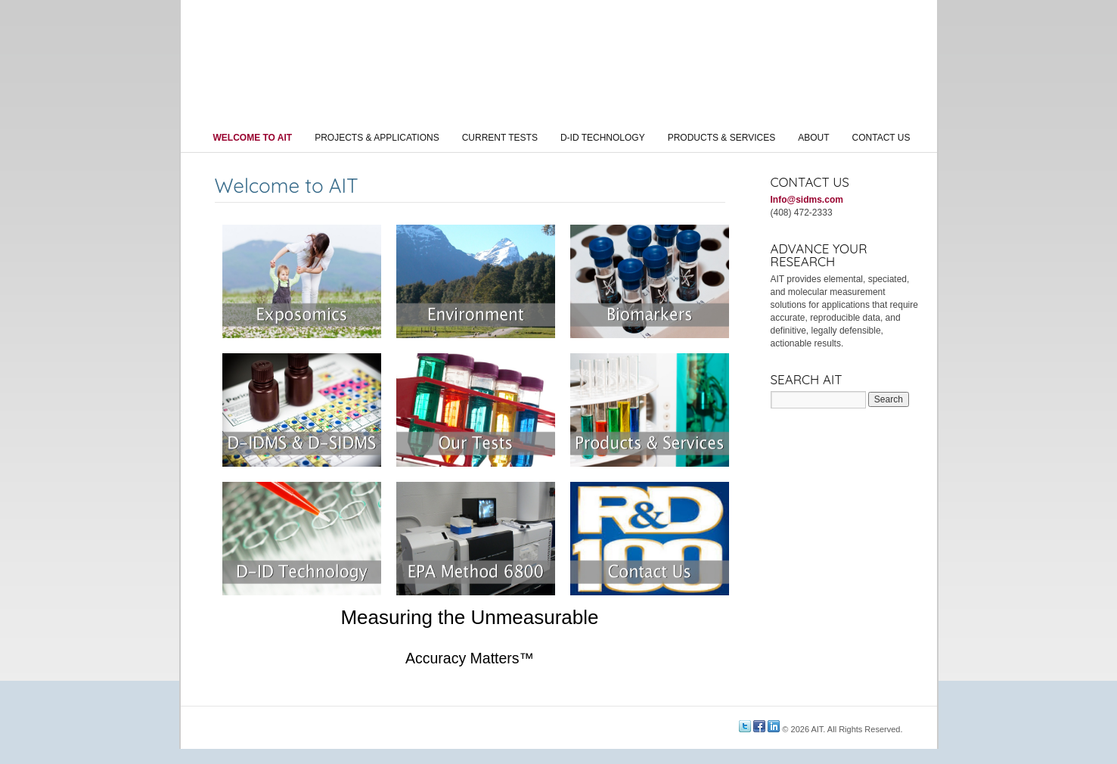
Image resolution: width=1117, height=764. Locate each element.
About (813, 137)
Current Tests (500, 137)
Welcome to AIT (253, 137)
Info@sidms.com (807, 199)
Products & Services (721, 137)
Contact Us (881, 137)
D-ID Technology (602, 137)
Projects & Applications (377, 137)
